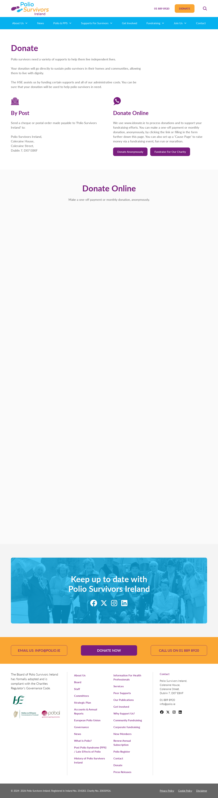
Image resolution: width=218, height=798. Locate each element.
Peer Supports (122, 693)
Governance (81, 727)
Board (77, 682)
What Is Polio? (83, 741)
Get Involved (129, 23)
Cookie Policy (185, 790)
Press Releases (122, 772)
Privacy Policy (167, 790)
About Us (79, 675)
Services (118, 686)
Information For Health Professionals (127, 677)
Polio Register (121, 751)
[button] (205, 8)
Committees (81, 696)
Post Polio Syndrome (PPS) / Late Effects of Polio (90, 749)
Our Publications (123, 700)
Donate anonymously (130, 152)
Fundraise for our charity (170, 152)
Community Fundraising (127, 720)
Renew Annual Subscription (122, 743)
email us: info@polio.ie (39, 650)
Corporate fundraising (126, 727)
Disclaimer (201, 790)
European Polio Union (87, 720)
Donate (184, 8)
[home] (30, 8)
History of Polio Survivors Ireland (89, 760)
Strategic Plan (82, 702)
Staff (77, 689)
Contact (201, 23)
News (40, 23)
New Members (122, 734)
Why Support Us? (124, 713)
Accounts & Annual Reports (85, 711)
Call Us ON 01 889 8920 (179, 650)
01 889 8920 (161, 8)
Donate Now (109, 650)
